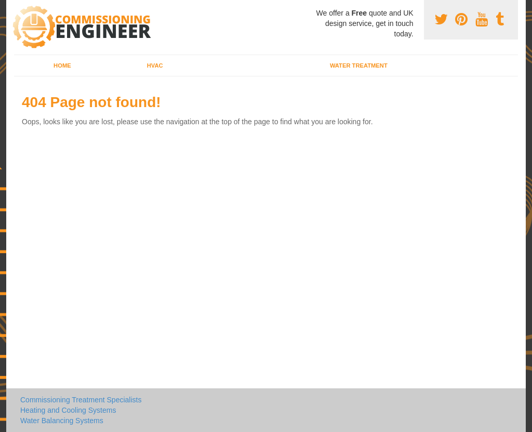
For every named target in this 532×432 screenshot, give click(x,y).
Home (62, 65)
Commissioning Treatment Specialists (80, 400)
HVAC (155, 65)
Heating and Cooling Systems (68, 410)
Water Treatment (359, 65)
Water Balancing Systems (61, 420)
